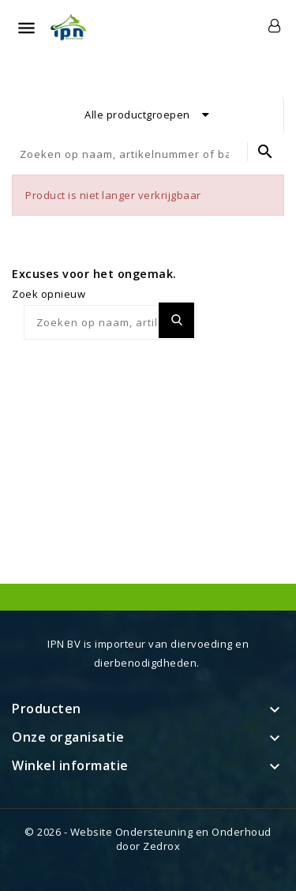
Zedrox (161, 846)
